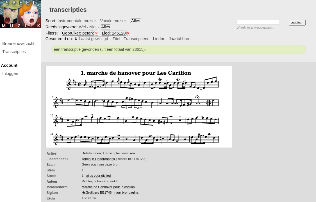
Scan (51, 165)
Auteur (52, 181)
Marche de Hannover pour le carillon (108, 187)
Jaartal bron (179, 38)
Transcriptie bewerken (119, 153)
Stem (51, 170)
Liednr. (159, 38)
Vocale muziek (113, 21)
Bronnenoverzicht (18, 43)
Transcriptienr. (137, 38)
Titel (117, 38)
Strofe (51, 176)
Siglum (52, 193)
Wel (82, 27)
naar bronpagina (126, 192)
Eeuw (51, 198)
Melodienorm (57, 187)
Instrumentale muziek (77, 21)
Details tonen (91, 153)
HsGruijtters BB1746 (97, 192)
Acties (52, 153)
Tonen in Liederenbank (99, 158)
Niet (93, 27)
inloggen (10, 73)
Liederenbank (58, 159)
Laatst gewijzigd (93, 38)
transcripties (14, 51)
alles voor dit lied (98, 175)
